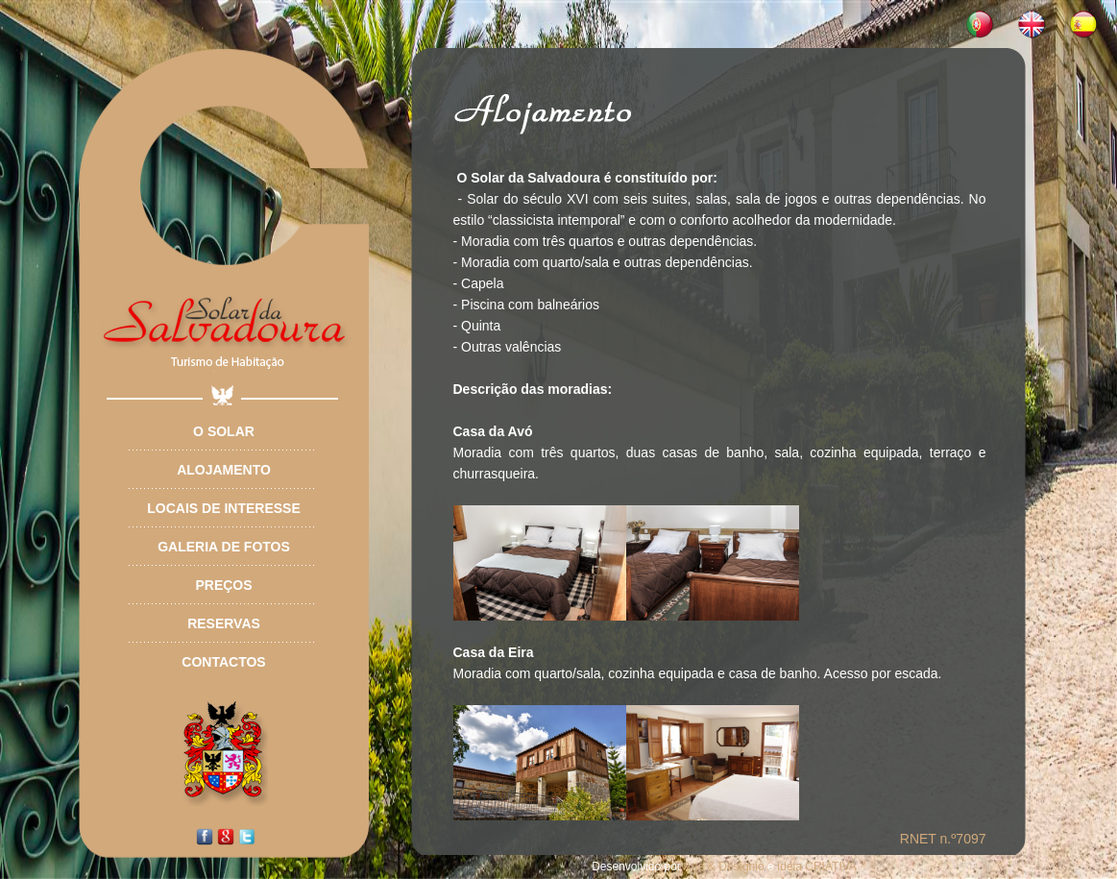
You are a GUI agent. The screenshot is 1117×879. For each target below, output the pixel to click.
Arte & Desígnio (724, 866)
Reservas (223, 623)
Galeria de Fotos (224, 546)
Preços (223, 585)
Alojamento (224, 469)
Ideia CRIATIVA (817, 866)
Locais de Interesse (223, 508)
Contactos (223, 662)
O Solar (224, 431)
